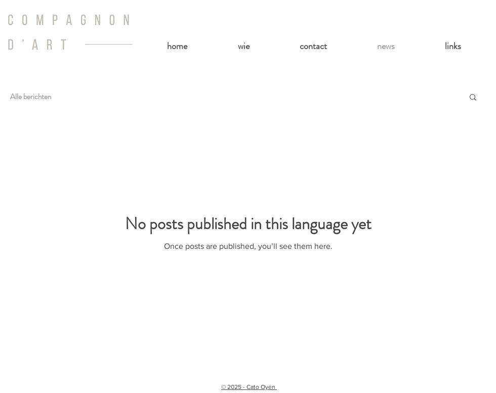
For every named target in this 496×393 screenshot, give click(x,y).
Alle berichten (30, 96)
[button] (473, 98)
